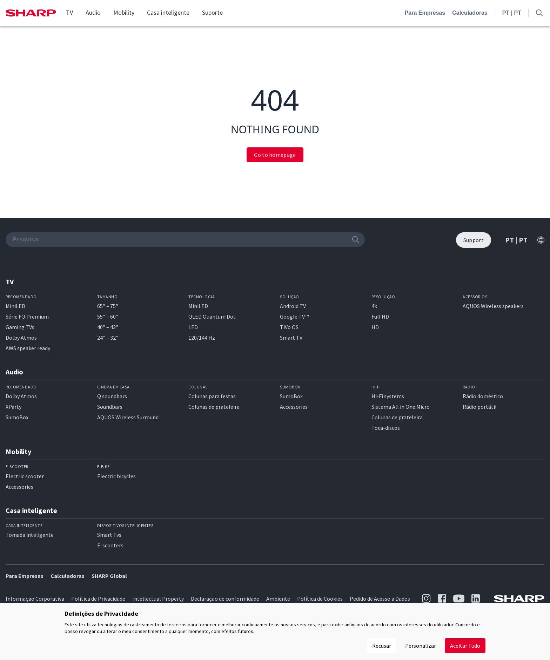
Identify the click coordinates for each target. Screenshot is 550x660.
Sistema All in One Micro (400, 406)
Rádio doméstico (483, 396)
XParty (13, 406)
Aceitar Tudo (465, 645)
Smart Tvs (109, 534)
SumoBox (17, 417)
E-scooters (110, 545)
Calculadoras (469, 13)
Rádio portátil (480, 406)
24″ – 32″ (107, 337)
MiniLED (15, 305)
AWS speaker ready (28, 348)
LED (193, 327)
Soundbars (109, 406)
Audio (93, 12)
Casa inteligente (168, 12)
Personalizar (420, 645)
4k (374, 305)
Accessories (294, 406)
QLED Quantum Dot (212, 316)
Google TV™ (294, 316)
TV (69, 12)
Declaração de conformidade (225, 598)
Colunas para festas (212, 396)
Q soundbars (112, 396)
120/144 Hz (201, 337)
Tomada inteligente (30, 534)
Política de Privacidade (98, 598)
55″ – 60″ (107, 316)
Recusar (381, 645)
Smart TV (291, 337)
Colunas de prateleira (214, 406)
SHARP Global (109, 575)
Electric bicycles (116, 476)
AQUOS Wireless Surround (128, 417)
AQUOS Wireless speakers (493, 305)
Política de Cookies (320, 598)
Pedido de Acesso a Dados (380, 598)
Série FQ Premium (27, 316)
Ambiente (278, 598)
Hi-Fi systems (387, 396)
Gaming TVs (20, 327)
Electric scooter (25, 476)
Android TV (293, 305)
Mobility (123, 12)
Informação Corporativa (35, 598)
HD (375, 327)
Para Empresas (425, 13)
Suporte (212, 12)
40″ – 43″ (107, 327)
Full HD (380, 316)
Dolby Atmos (21, 337)
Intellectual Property (158, 598)
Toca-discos (385, 427)
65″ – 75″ (107, 305)
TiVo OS (289, 327)
